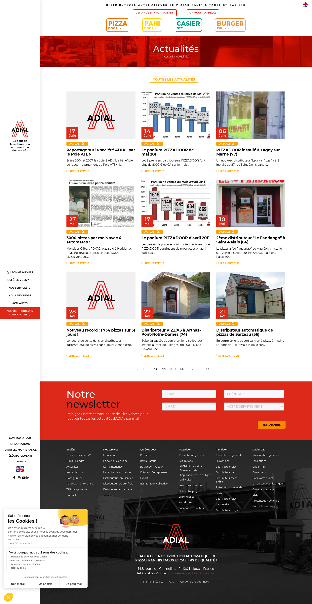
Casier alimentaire (263, 489)
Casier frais (259, 466)
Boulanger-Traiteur (151, 466)
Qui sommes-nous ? (20, 272)
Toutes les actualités (174, 79)
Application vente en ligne (195, 475)
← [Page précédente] (138, 369)
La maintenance (113, 466)
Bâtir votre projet (189, 491)
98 (156, 369)
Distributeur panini (227, 472)
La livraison (186, 479)
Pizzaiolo (145, 455)
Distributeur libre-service (118, 478)
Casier (188, 25)
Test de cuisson (188, 502)
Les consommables (190, 485)
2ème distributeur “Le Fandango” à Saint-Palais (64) (250, 240)
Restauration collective (154, 483)
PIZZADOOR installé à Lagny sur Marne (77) (248, 152)
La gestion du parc (191, 465)
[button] (8, 597)
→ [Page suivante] (214, 369)
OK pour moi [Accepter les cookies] (74, 584)
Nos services (20, 287)
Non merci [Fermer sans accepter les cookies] (17, 584)
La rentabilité (186, 496)
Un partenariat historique (268, 483)
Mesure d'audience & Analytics (28, 560)
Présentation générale (192, 455)
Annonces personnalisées (25, 564)
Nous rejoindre (20, 295)
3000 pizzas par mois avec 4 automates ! (93, 240)
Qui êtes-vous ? (19, 279)
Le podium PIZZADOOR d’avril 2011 (175, 238)
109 (206, 369)
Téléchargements (20, 455)
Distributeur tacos (226, 478)
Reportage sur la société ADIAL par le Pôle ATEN (100, 152)
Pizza (117, 25)
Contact (20, 461)
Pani (152, 25)
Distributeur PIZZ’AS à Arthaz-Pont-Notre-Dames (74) (171, 332)
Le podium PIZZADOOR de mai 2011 (167, 152)
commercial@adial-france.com (191, 573)
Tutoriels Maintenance (20, 449)
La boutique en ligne (115, 460)
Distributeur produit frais (118, 483)
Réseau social (18, 567)
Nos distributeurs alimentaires (20, 312)
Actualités (20, 303)
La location (109, 455)
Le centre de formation (117, 472)
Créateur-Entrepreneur (154, 472)
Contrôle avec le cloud (266, 506)
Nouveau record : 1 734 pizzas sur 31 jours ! (100, 332)
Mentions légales (153, 581)
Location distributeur (191, 508)
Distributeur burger (227, 510)
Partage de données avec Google (29, 556)
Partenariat (222, 504)
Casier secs (259, 472)
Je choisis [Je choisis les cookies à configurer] (46, 584)
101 (182, 369)
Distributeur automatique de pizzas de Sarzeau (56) (244, 332)
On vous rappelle (202, 12)
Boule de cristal (189, 470)
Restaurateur (148, 460)
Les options (186, 460)
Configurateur (20, 437)
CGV (171, 581)
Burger (230, 25)
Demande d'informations (155, 12)
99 (164, 369)
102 (190, 369)
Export (144, 478)
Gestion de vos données (194, 581)
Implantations (20, 443)
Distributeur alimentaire (117, 489)
